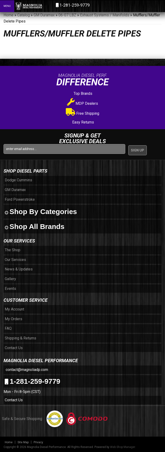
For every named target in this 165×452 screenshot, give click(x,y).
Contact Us (14, 400)
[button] (141, 6)
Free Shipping (82, 113)
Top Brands (82, 93)
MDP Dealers (82, 103)
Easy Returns (82, 122)
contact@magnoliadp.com (26, 369)
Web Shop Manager (122, 447)
